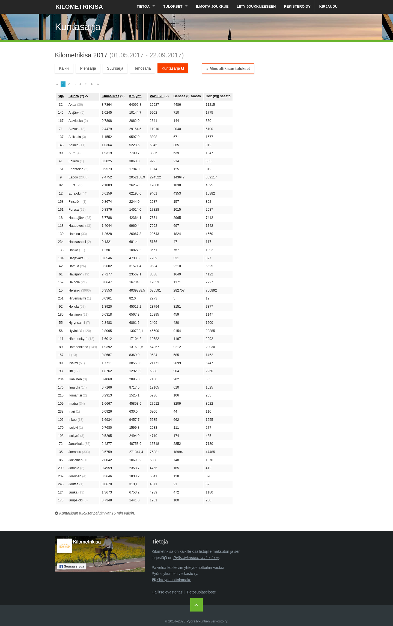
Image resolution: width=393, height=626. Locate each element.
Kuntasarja (173, 68)
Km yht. (135, 96)
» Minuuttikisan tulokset (228, 68)
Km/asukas (110, 96)
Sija (61, 96)
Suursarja (115, 68)
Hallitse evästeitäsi (167, 592)
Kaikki (64, 68)
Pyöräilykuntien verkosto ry (196, 558)
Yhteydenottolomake (173, 580)
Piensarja (88, 68)
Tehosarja (142, 68)
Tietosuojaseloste (201, 592)
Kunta (74, 96)
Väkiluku (156, 96)
